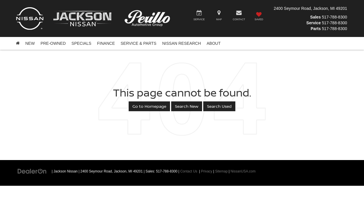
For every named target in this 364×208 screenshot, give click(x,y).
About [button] (214, 43)
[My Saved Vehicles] (259, 16)
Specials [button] (81, 43)
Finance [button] (106, 43)
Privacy (206, 171)
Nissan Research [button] (181, 43)
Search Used (219, 106)
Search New (186, 106)
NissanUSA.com (243, 171)
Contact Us (188, 171)
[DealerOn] (32, 171)
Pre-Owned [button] (53, 43)
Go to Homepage (149, 106)
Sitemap (221, 171)
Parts (316, 28)
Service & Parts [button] (138, 43)
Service (313, 23)
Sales (315, 17)
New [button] (30, 43)
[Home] (18, 43)
